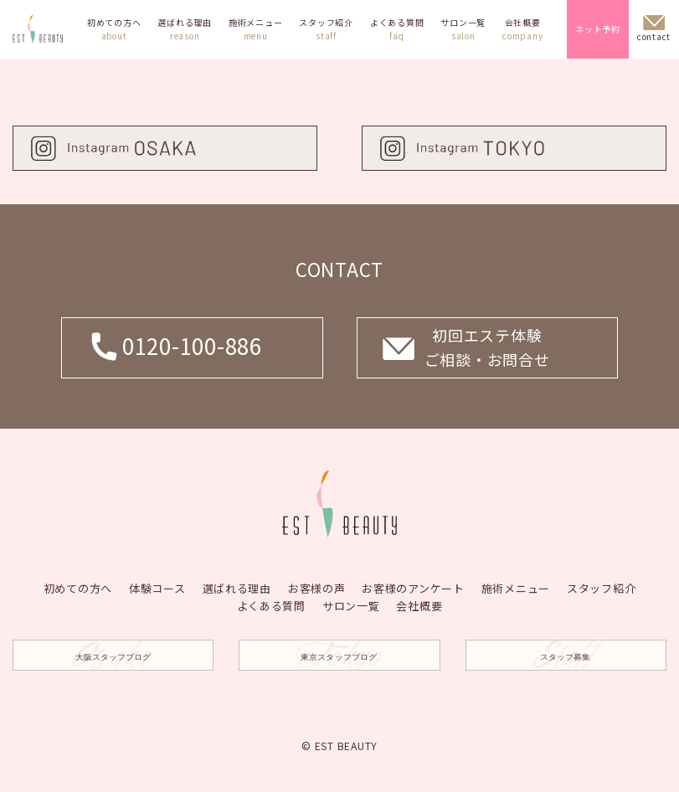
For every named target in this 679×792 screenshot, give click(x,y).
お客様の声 (317, 587)
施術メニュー (256, 29)
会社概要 (522, 29)
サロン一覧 (463, 29)
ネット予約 (597, 29)
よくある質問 (397, 29)
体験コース (156, 587)
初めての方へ (114, 29)
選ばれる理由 (184, 29)
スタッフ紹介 (326, 29)
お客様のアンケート (413, 587)
